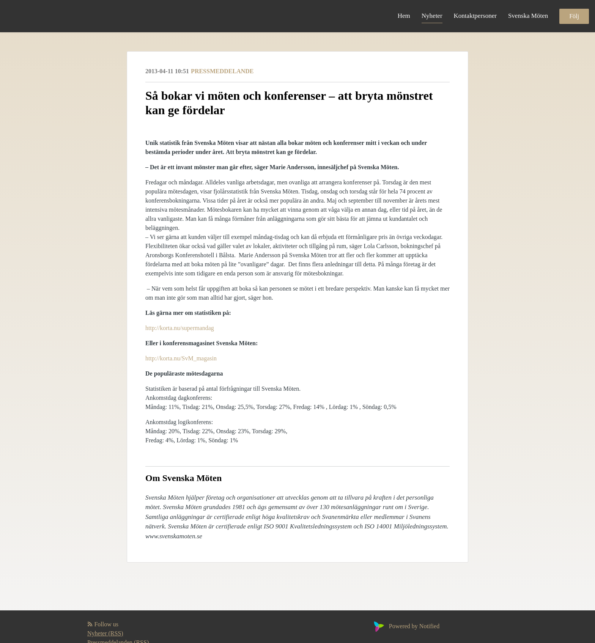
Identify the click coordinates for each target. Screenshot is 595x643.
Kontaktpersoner (475, 15)
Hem (404, 15)
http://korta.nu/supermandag (179, 328)
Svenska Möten (528, 15)
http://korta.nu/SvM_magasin (181, 358)
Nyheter (432, 15)
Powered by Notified (405, 626)
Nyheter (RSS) (105, 633)
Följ (574, 16)
